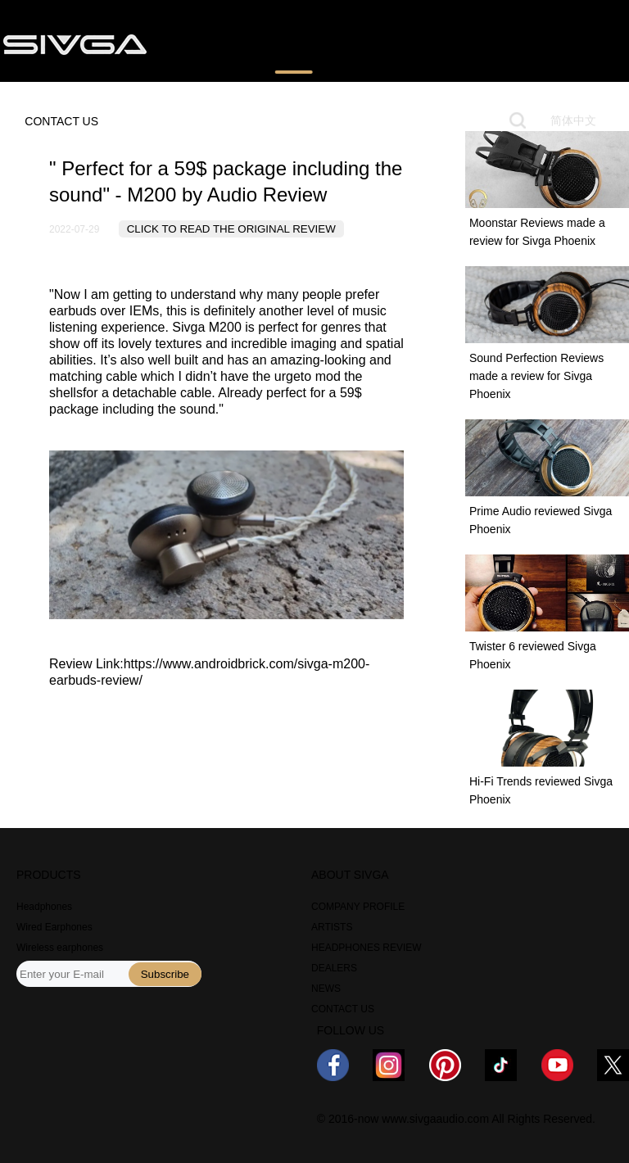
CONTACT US (61, 121)
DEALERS (334, 968)
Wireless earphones (59, 947)
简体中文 (573, 120)
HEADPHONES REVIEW (366, 947)
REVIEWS (293, 43)
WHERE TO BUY (393, 43)
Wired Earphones (54, 927)
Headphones (44, 906)
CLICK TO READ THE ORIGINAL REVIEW (231, 229)
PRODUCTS (206, 43)
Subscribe (165, 974)
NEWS (483, 43)
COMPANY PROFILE (358, 906)
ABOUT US (558, 43)
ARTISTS (331, 927)
